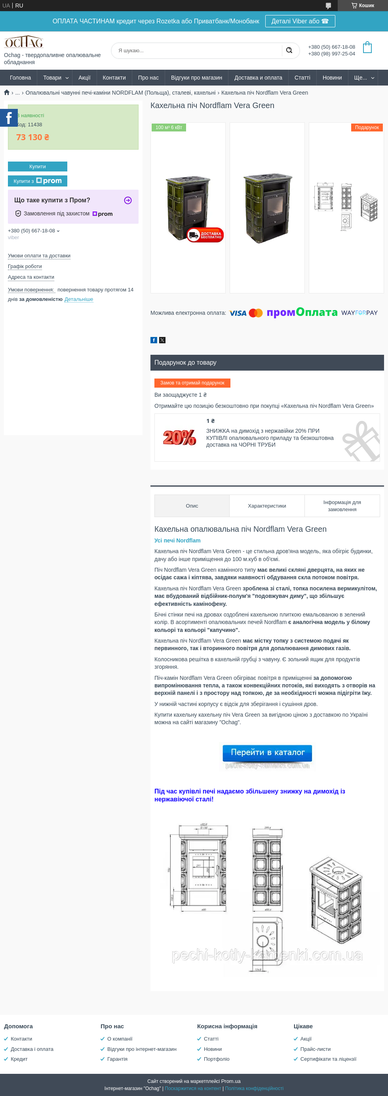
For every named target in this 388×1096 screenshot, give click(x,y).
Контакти (114, 77)
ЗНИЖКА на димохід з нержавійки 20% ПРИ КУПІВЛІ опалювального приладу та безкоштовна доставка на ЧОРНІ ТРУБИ (270, 438)
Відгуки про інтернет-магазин (142, 1049)
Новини (332, 77)
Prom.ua (231, 1081)
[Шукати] (289, 50)
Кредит (19, 1059)
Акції (84, 77)
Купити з (37, 181)
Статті (302, 77)
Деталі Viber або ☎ (300, 21)
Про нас (148, 77)
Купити (37, 166)
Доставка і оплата (32, 1049)
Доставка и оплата (258, 77)
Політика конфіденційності (254, 1088)
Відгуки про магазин (196, 77)
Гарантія (117, 1059)
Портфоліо (217, 1059)
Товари (52, 77)
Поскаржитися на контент (193, 1088)
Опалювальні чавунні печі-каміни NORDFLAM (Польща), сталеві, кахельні (121, 92)
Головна (20, 77)
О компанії (120, 1039)
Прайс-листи (316, 1049)
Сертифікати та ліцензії (328, 1059)
